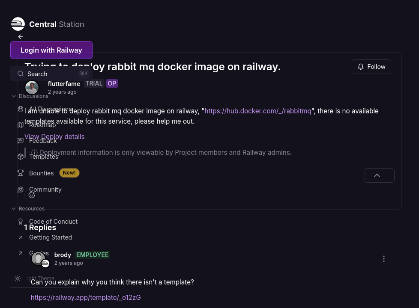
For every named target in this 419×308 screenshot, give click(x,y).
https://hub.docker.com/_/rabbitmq (173, 108)
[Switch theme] (34, 278)
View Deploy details (147, 134)
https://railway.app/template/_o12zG (178, 295)
